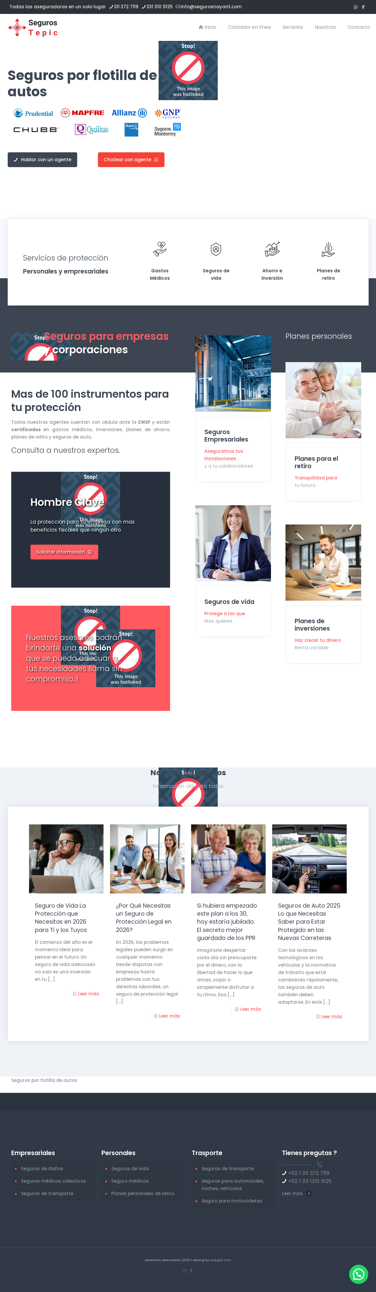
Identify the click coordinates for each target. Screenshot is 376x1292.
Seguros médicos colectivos (53, 1181)
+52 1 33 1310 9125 (310, 1181)
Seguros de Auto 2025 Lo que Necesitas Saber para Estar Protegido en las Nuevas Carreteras (309, 922)
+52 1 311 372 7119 (309, 1173)
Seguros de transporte (47, 1193)
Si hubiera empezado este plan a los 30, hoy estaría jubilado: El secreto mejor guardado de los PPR (227, 922)
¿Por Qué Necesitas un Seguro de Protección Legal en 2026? (144, 918)
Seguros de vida (229, 601)
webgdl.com (220, 1260)
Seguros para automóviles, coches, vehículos (232, 1185)
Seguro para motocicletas (231, 1201)
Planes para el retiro (316, 462)
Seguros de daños (42, 1168)
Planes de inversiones (312, 625)
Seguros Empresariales (226, 436)
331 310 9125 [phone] (159, 7)
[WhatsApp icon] (356, 7)
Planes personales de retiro (142, 1193)
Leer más (88, 994)
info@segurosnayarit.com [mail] (211, 7)
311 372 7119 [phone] (126, 7)
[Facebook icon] (363, 7)
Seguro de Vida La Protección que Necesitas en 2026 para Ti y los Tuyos (61, 918)
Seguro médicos (130, 1181)
